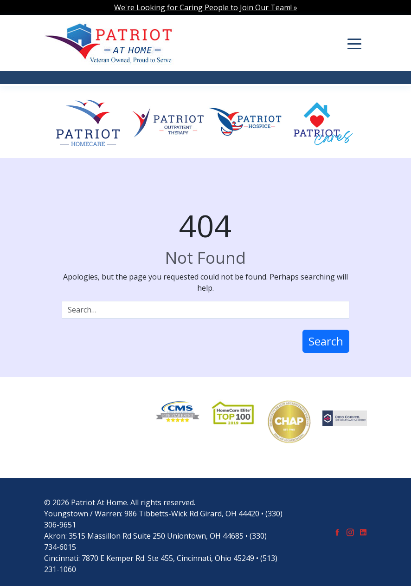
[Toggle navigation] (354, 43)
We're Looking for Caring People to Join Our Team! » (205, 7)
